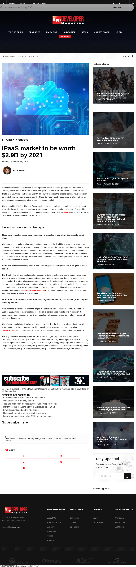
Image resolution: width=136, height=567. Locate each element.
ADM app (119, 527)
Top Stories (15, 32)
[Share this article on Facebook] (23, 455)
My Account (120, 522)
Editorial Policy (54, 522)
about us (51, 518)
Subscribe (69, 32)
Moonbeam (15, 527)
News (84, 32)
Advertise (51, 531)
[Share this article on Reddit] (61, 461)
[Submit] (131, 7)
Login (119, 32)
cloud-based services (35, 290)
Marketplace (102, 32)
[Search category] (117, 7)
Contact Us (120, 518)
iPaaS (67, 212)
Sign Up (65, 36)
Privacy (50, 540)
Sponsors (74, 527)
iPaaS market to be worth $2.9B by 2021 (22, 439)
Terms (50, 536)
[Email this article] (23, 467)
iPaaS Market (46, 439)
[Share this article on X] (61, 455)
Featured (34, 32)
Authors (51, 527)
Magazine (51, 32)
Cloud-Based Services (62, 439)
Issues (73, 522)
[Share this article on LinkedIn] (23, 461)
